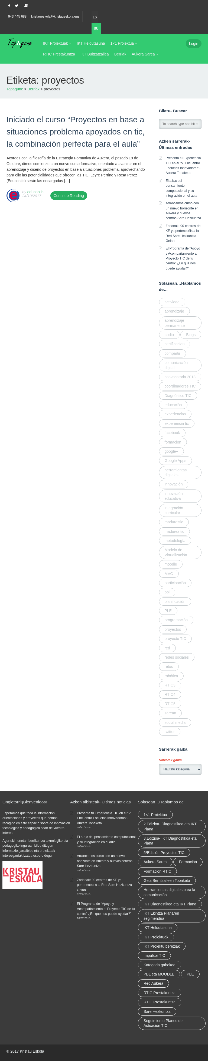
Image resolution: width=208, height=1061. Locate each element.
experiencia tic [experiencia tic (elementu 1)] (177, 423)
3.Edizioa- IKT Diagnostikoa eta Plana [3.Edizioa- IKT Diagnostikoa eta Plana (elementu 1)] (170, 840)
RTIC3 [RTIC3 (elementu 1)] (170, 685)
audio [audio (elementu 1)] (169, 335)
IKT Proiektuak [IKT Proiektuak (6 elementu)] (156, 937)
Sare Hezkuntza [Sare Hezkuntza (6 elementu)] (157, 1011)
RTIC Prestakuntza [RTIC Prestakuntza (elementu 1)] (160, 1002)
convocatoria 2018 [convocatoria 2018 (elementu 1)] (180, 377)
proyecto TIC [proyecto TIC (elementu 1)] (175, 638)
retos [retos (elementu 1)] (169, 666)
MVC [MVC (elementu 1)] (169, 573)
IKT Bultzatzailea (94, 54)
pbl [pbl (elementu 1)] (167, 592)
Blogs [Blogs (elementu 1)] (191, 335)
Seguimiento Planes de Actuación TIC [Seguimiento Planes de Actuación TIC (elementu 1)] (163, 1023)
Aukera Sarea (143, 54)
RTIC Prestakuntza (59, 54)
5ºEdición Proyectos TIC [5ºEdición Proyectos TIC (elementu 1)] (164, 852)
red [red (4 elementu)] (167, 648)
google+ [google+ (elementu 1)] (171, 451)
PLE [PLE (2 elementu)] (190, 974)
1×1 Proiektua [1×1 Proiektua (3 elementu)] (155, 815)
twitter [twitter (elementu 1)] (170, 732)
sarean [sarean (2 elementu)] (170, 713)
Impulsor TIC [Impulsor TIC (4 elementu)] (154, 955)
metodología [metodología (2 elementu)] (175, 540)
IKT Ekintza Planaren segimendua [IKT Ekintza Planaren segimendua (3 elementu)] (161, 915)
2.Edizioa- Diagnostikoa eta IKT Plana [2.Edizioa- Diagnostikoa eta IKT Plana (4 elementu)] (170, 826)
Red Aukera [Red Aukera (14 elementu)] (153, 983)
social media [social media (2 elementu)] (175, 722)
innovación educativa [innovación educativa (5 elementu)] (174, 496)
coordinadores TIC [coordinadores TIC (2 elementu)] (180, 386)
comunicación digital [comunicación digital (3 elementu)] (176, 365)
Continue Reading (69, 195)
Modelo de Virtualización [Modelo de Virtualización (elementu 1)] (176, 552)
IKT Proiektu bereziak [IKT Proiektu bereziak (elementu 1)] (162, 946)
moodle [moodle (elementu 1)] (171, 564)
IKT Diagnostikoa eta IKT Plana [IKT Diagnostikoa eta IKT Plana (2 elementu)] (170, 904)
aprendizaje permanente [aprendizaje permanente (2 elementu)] (175, 322)
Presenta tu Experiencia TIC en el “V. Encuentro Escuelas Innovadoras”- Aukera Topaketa (104, 818)
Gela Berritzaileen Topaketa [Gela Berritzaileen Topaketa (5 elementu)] (167, 880)
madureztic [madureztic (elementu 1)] (174, 522)
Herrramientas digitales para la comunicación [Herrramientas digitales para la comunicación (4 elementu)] (169, 892)
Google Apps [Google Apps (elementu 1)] (175, 460)
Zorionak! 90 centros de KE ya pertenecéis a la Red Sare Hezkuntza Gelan (104, 885)
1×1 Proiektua (122, 43)
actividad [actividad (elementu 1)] (172, 302)
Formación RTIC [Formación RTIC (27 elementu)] (157, 871)
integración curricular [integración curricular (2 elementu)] (174, 510)
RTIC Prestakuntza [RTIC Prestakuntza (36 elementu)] (160, 993)
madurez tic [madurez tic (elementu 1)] (174, 531)
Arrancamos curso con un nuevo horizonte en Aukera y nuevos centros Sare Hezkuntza (104, 861)
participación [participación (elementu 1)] (175, 583)
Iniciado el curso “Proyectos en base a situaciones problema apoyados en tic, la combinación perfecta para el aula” (75, 131)
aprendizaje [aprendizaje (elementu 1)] (174, 311)
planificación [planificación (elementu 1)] (175, 601)
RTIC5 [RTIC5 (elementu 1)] (170, 704)
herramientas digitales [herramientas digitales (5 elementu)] (176, 472)
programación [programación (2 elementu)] (176, 620)
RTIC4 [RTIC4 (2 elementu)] (170, 694)
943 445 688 (17, 16)
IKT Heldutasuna (91, 43)
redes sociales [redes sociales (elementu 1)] (177, 657)
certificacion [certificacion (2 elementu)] (175, 344)
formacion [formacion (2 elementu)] (173, 442)
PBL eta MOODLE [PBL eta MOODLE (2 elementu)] (159, 974)
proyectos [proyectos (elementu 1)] (173, 629)
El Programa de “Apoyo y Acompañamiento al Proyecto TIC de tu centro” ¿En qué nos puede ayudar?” (183, 258)
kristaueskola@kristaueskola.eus (55, 16)
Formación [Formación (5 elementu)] (188, 862)
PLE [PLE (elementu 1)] (168, 611)
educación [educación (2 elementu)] (173, 405)
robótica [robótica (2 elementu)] (171, 676)
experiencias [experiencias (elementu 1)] (175, 414)
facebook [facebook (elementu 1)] (172, 433)
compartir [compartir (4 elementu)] (172, 353)
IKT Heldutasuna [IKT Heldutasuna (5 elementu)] (158, 927)
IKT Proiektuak (55, 43)
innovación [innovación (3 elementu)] (174, 484)
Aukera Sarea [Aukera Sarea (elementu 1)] (155, 862)
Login (193, 43)
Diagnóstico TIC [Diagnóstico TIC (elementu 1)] (178, 395)
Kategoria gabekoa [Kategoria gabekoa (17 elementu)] (160, 965)
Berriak (120, 54)
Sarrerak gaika (170, 760)
